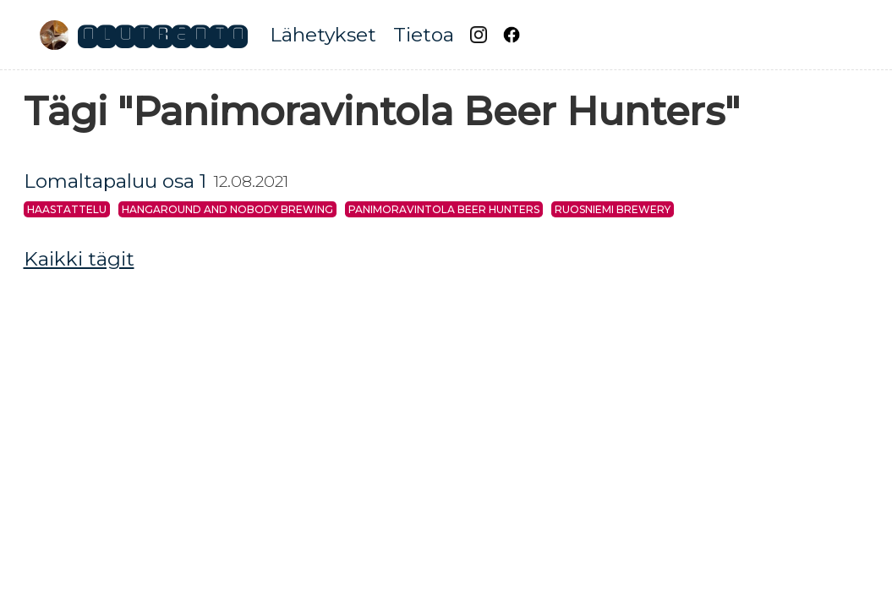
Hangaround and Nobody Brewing (227, 209)
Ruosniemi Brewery (612, 209)
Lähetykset (323, 35)
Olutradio (162, 34)
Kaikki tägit (79, 259)
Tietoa (423, 35)
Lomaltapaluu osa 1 (115, 181)
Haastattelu (67, 209)
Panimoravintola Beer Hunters (443, 209)
